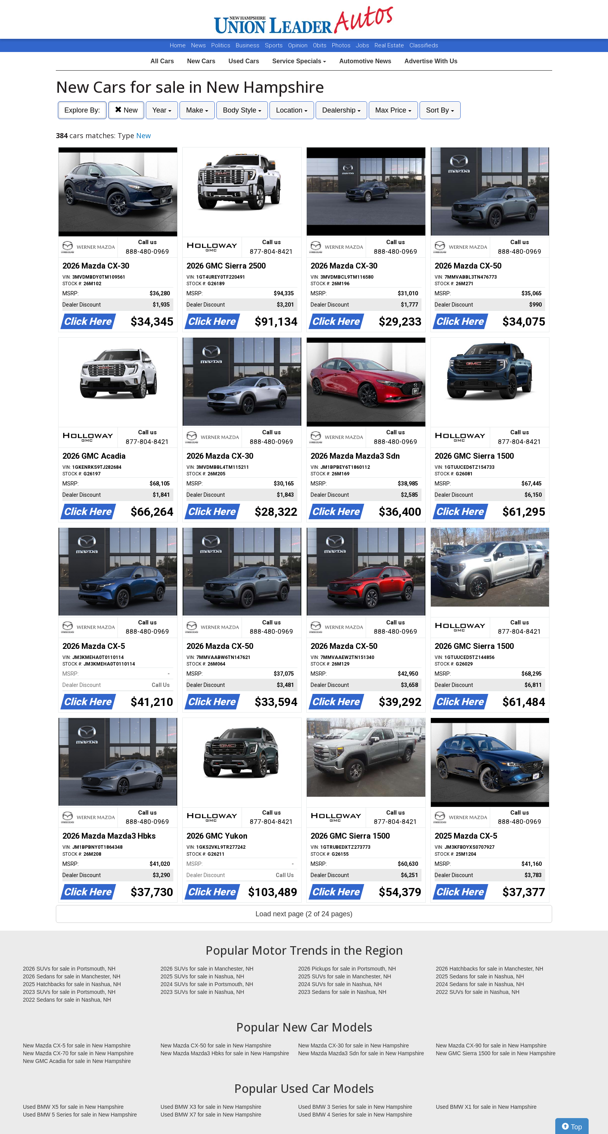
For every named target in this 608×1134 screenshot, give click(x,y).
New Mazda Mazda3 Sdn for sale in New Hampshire (361, 1053)
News (198, 45)
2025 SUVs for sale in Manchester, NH (344, 976)
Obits (320, 45)
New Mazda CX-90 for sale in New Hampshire (491, 1045)
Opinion (298, 45)
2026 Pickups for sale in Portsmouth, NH (347, 969)
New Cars (201, 61)
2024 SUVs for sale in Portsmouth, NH (207, 984)
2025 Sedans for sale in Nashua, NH (480, 976)
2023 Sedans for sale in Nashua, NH (342, 992)
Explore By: (82, 110)
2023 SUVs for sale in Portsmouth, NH (69, 992)
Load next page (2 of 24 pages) (304, 914)
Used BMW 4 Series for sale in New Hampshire (355, 1114)
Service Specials (299, 61)
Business (248, 45)
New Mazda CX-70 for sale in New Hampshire (78, 1053)
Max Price (393, 110)
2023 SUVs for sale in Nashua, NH (202, 992)
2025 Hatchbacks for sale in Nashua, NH (72, 984)
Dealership (341, 110)
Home (178, 45)
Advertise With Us (431, 61)
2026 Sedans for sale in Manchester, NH (71, 976)
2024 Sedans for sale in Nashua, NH (480, 984)
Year (161, 110)
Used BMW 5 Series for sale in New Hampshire (80, 1114)
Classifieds (423, 45)
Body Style (242, 110)
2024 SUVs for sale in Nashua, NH (340, 984)
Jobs (363, 45)
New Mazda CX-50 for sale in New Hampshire (216, 1045)
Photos (342, 45)
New (126, 110)
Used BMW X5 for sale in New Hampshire (73, 1107)
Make (197, 110)
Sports (274, 45)
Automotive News (365, 61)
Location (291, 110)
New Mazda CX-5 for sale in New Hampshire (77, 1045)
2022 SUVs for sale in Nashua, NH (478, 992)
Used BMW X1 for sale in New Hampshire (486, 1107)
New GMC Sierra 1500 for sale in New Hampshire (496, 1053)
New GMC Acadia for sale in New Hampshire (77, 1061)
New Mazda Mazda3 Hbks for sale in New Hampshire (225, 1053)
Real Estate (390, 45)
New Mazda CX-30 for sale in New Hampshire (353, 1045)
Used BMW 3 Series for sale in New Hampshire (355, 1107)
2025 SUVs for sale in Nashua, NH (202, 976)
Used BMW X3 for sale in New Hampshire (211, 1107)
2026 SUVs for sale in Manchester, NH (207, 969)
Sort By (440, 110)
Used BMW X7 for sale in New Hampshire (211, 1114)
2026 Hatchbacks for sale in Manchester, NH (489, 969)
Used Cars (243, 61)
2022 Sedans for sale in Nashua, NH (67, 1000)
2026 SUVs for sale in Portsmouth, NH (69, 969)
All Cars (162, 61)
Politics (220, 45)
